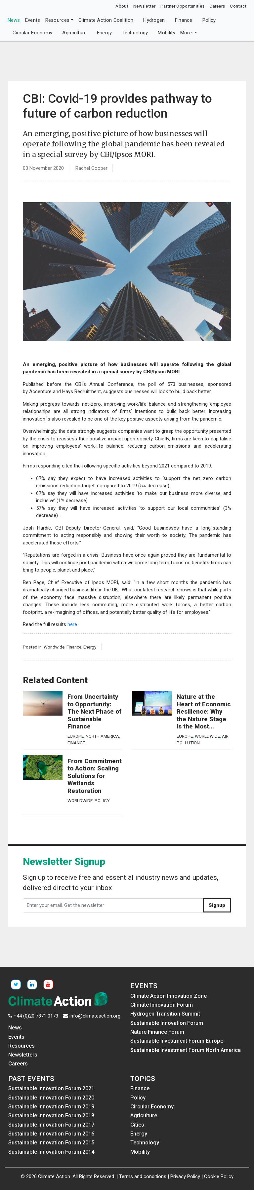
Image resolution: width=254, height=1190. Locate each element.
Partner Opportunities (182, 6)
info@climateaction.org (94, 1016)
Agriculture (74, 33)
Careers (217, 6)
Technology (135, 33)
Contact (238, 6)
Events (32, 20)
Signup (217, 905)
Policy (209, 20)
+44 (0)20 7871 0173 (36, 1016)
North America (102, 736)
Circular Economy (33, 33)
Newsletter (144, 6)
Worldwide (54, 647)
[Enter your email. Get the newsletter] (113, 905)
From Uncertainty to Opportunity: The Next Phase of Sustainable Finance (94, 711)
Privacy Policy (185, 1176)
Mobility (166, 33)
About (121, 6)
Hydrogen (154, 20)
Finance (183, 20)
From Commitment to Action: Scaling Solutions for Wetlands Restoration (94, 776)
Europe (75, 736)
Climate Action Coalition (105, 20)
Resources (57, 20)
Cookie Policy (218, 1176)
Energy (104, 33)
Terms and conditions (142, 1176)
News (14, 20)
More (186, 33)
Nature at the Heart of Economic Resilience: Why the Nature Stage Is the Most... (204, 711)
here (72, 624)
